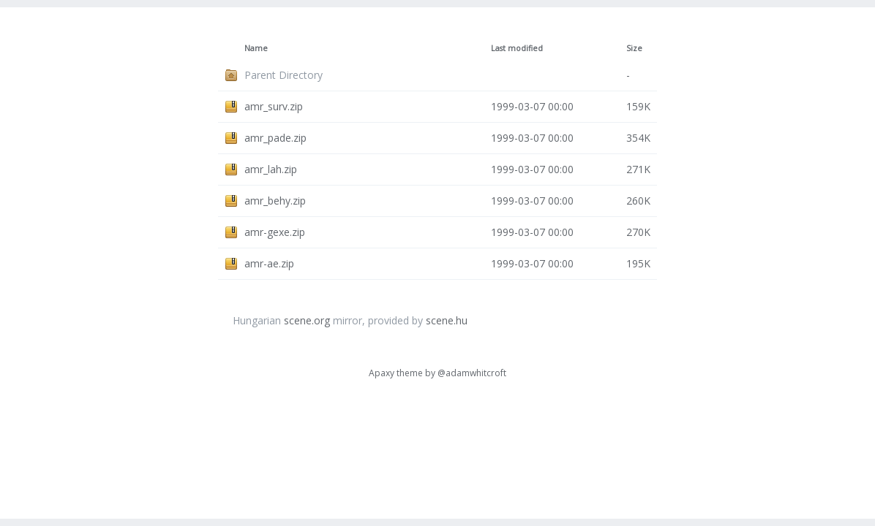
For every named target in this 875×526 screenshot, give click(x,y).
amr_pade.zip (275, 138)
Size (634, 48)
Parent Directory (283, 75)
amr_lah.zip (270, 169)
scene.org (307, 320)
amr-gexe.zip (274, 232)
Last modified (517, 48)
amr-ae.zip (269, 263)
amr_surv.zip (273, 106)
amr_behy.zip (275, 200)
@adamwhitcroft (472, 373)
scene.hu (446, 320)
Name (256, 48)
